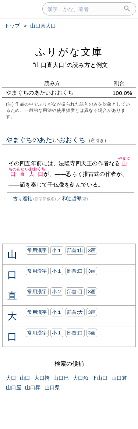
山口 (25, 378)
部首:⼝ (75, 271)
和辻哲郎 (71, 198)
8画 (92, 291)
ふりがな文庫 (69, 51)
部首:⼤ (75, 312)
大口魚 (80, 378)
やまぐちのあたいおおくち (56, 139)
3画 (92, 250)
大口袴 (42, 378)
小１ (57, 250)
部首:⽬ (75, 291)
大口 (11, 378)
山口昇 (32, 387)
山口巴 (61, 378)
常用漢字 (37, 250)
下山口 (99, 378)
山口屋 (13, 387)
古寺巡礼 (22, 198)
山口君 (119, 378)
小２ (57, 291)
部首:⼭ (75, 250)
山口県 (52, 387)
